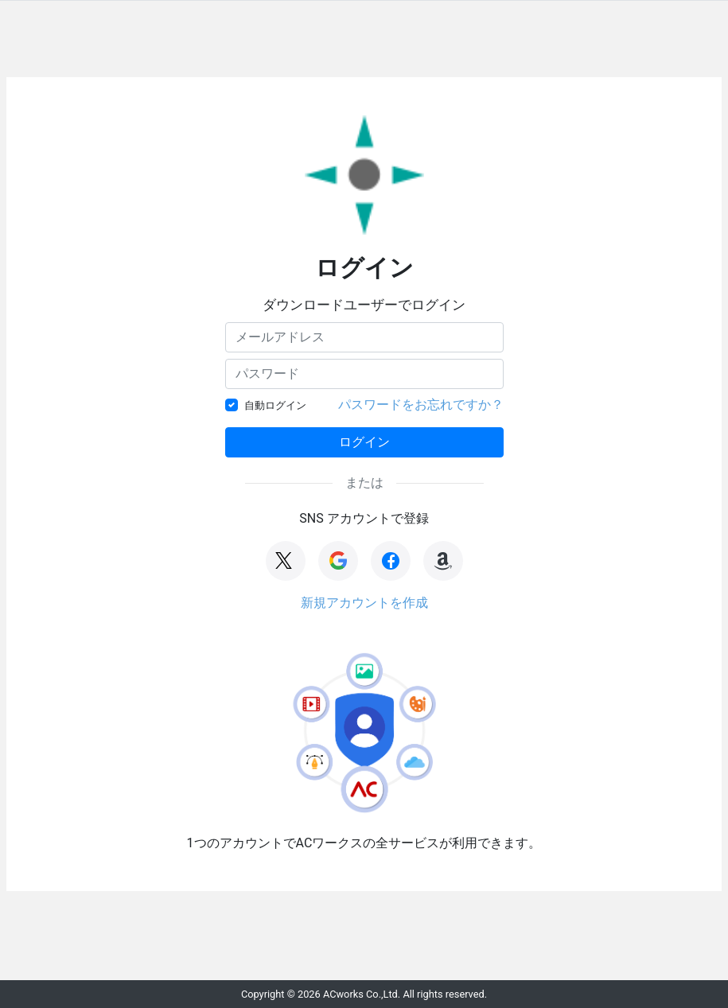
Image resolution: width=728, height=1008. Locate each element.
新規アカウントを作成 (364, 602)
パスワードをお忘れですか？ (421, 404)
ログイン (364, 442)
